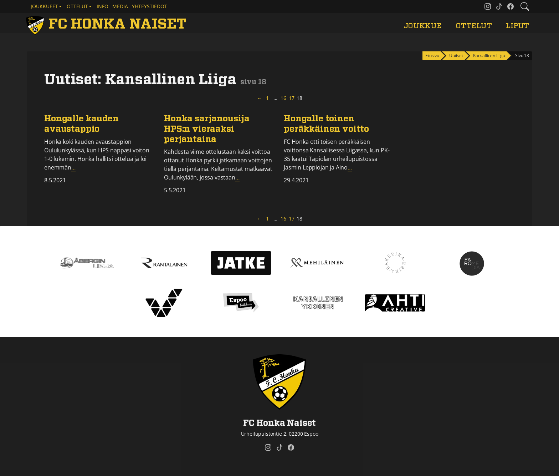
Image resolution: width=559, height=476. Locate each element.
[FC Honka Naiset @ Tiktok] (499, 6)
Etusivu (432, 55)
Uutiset (456, 55)
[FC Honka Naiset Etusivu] (107, 24)
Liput (517, 26)
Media (120, 6)
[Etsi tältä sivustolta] (524, 6)
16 (283, 97)
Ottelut (474, 26)
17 (292, 97)
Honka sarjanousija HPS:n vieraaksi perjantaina (207, 129)
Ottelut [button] (77, 6)
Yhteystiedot (149, 6)
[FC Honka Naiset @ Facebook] (510, 6)
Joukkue (423, 26)
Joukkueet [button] (44, 6)
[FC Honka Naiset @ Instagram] (487, 6)
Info (102, 6)
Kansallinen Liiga (489, 55)
